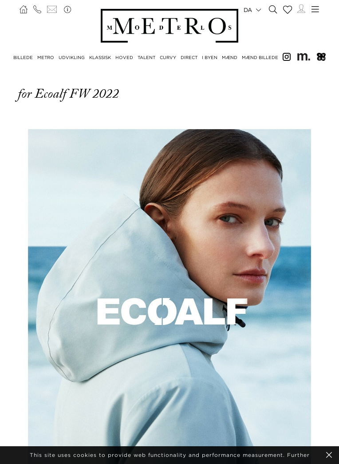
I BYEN (209, 57)
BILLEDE (23, 57)
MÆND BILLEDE (260, 57)
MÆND (229, 57)
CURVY (168, 57)
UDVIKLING (72, 57)
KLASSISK (100, 57)
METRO (45, 57)
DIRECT (189, 57)
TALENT (146, 57)
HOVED (124, 57)
